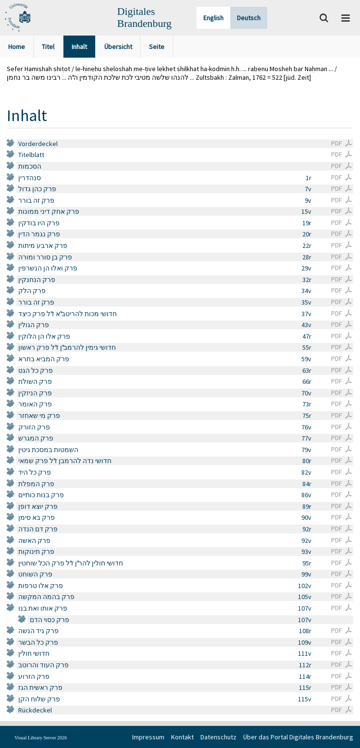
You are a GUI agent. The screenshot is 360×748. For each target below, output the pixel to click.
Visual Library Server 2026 (40, 737)
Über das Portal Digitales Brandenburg (298, 737)
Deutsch (249, 17)
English (213, 17)
